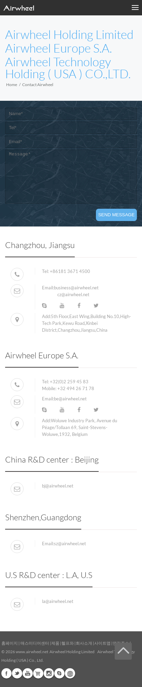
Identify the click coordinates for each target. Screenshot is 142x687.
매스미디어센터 (34, 643)
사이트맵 (102, 643)
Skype (59, 673)
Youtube (28, 673)
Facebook (6, 673)
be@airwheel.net (70, 398)
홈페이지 (9, 643)
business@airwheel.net (76, 287)
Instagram (49, 673)
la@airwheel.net (57, 601)
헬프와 (67, 643)
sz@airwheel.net (70, 543)
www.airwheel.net (32, 651)
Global (70, 673)
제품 (55, 643)
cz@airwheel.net (73, 294)
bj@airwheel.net (57, 486)
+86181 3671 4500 (69, 271)
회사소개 (84, 643)
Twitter (17, 673)
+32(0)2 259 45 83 (69, 381)
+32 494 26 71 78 (75, 388)
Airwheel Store (38, 673)
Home (11, 84)
